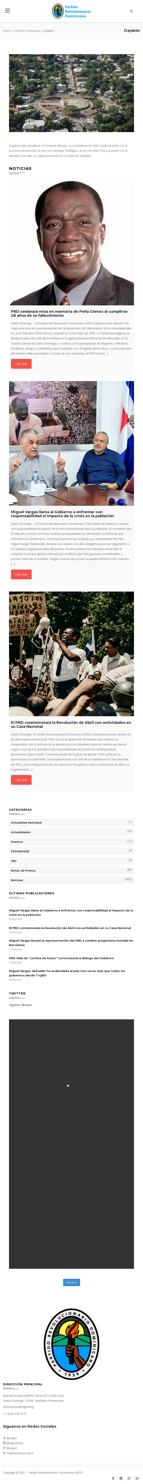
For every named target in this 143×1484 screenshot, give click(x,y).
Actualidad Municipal (26, 822)
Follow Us (71, 1282)
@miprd (10, 1438)
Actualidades (20, 832)
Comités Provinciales (27, 31)
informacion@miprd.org (18, 1407)
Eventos (17, 841)
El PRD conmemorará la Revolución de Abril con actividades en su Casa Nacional (70, 928)
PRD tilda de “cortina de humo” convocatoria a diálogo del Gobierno (61, 958)
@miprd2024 (13, 1443)
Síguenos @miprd (20, 1005)
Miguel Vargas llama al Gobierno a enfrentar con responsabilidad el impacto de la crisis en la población (71, 913)
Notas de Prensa (23, 870)
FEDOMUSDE (20, 851)
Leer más (21, 364)
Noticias (17, 880)
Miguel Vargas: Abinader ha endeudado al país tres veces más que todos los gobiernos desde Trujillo (67, 973)
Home (7, 31)
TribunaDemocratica (18, 1453)
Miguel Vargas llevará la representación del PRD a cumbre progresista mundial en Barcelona (71, 943)
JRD (14, 861)
